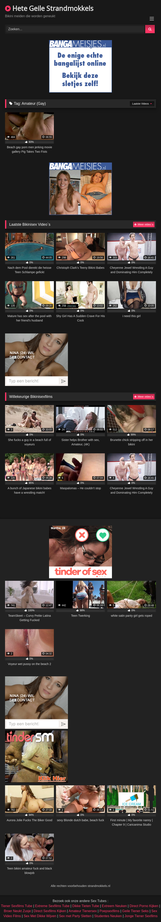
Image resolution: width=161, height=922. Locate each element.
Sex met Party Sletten (75, 916)
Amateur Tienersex (83, 911)
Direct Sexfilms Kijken (50, 911)
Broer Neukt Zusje (17, 911)
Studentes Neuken (108, 916)
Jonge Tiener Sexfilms (141, 916)
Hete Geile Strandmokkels (49, 8)
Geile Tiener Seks (135, 911)
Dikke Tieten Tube (85, 906)
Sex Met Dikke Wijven (40, 916)
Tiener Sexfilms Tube (16, 906)
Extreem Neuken (114, 906)
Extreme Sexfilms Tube (52, 906)
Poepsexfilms (109, 911)
